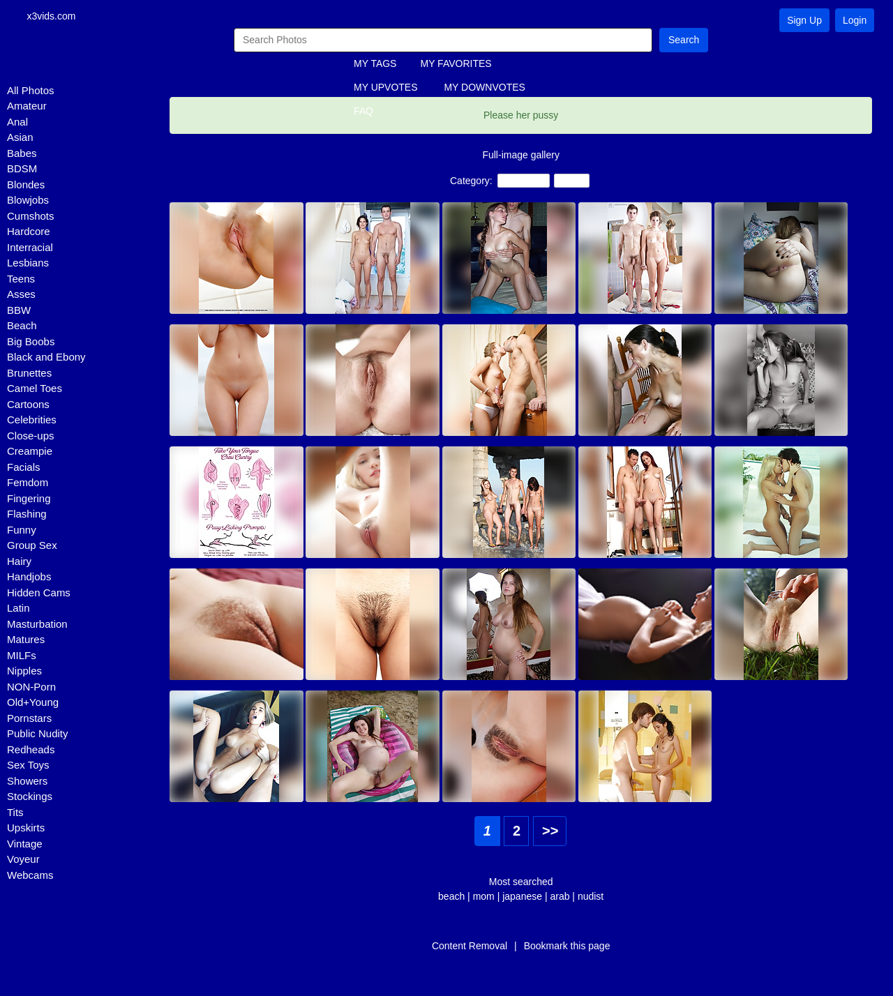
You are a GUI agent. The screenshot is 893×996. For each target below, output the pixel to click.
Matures (26, 641)
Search (683, 40)
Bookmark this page (567, 946)
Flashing (27, 515)
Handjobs (29, 578)
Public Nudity (37, 735)
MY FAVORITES (455, 64)
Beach (22, 327)
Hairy (19, 562)
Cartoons (28, 405)
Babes (22, 154)
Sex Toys (28, 766)
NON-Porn (31, 687)
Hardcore (28, 233)
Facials (23, 468)
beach (451, 897)
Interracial (30, 248)
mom (484, 897)
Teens (21, 279)
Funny (21, 530)
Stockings (29, 797)
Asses (21, 295)
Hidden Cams (38, 593)
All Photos (30, 91)
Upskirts (26, 829)
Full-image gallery (520, 155)
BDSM (22, 170)
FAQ (363, 112)
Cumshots (30, 216)
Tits (15, 813)
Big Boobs (30, 342)
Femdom (27, 484)
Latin (18, 609)
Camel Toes (34, 389)
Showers (27, 781)
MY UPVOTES (386, 88)
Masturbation (37, 625)
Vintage (25, 844)
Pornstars (29, 719)
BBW (19, 311)
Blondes (26, 185)
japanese (523, 897)
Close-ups (30, 436)
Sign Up (804, 20)
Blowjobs (28, 201)
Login (854, 20)
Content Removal (469, 946)
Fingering (29, 499)
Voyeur (23, 860)
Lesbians (28, 264)
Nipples (24, 672)
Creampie (29, 452)
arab (559, 897)
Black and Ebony (46, 358)
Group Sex (32, 546)
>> (550, 831)
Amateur (27, 107)
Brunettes (29, 373)
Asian (20, 138)
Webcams (30, 876)
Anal (17, 122)
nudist (590, 897)
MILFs (21, 656)
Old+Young (33, 703)
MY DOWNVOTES (484, 88)
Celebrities (32, 421)
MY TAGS (375, 64)
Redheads (30, 750)
